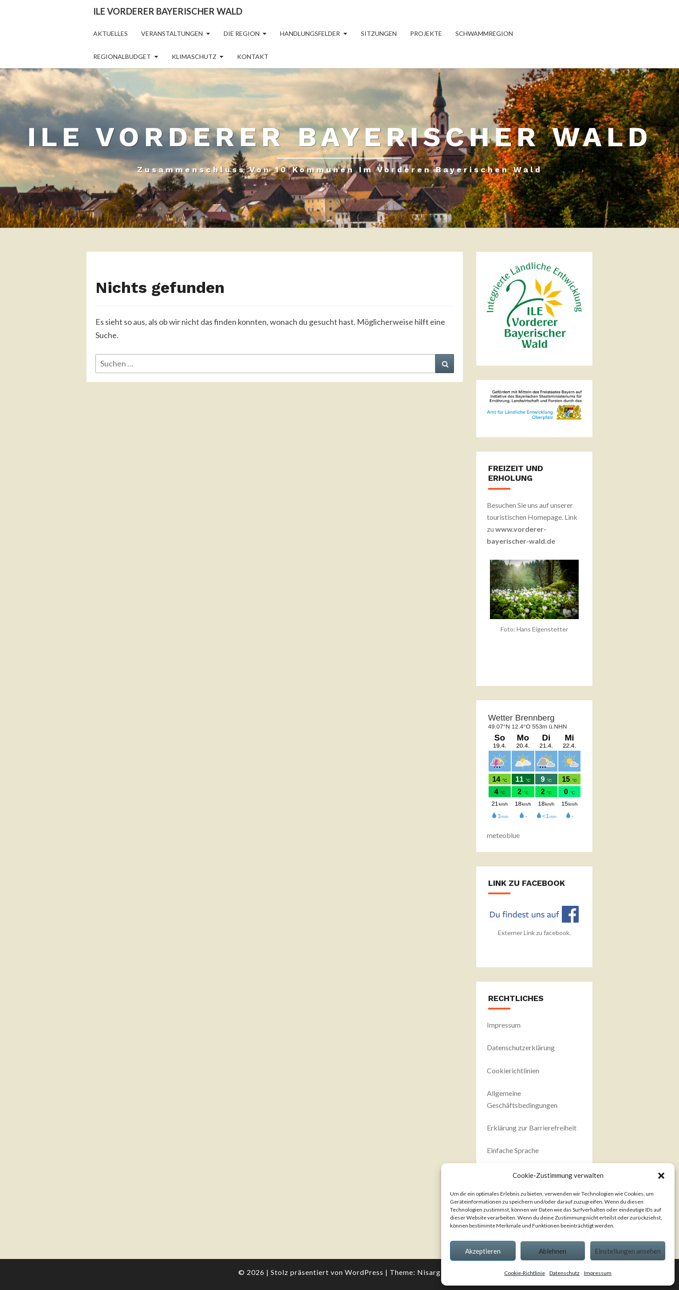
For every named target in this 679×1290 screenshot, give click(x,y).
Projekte (426, 33)
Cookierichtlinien (513, 1070)
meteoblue (503, 835)
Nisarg (429, 1272)
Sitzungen (379, 33)
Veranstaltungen (172, 33)
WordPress (364, 1272)
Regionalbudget (122, 56)
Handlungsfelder (310, 33)
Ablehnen (552, 1251)
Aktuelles (110, 33)
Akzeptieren (483, 1251)
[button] (661, 1175)
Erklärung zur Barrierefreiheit (531, 1127)
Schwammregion (484, 33)
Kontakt (252, 56)
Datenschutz (564, 1273)
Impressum (598, 1273)
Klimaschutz (194, 56)
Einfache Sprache (513, 1150)
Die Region (242, 33)
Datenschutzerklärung (521, 1047)
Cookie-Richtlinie (524, 1273)
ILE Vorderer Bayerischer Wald (167, 11)
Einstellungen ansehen (628, 1251)
